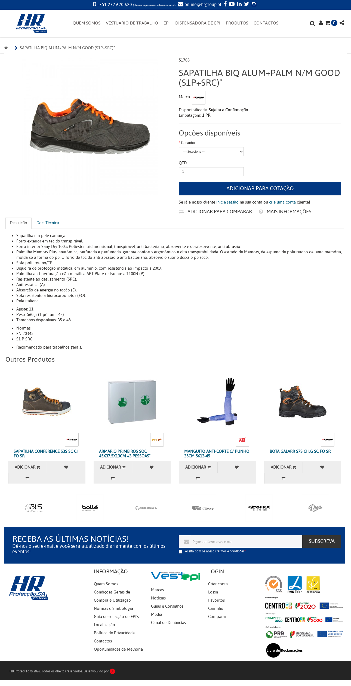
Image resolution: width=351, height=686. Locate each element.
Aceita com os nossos (214, 551)
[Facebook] (224, 4)
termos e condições (230, 551)
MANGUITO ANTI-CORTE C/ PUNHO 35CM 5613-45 (216, 453)
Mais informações (285, 211)
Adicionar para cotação (260, 188)
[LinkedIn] (239, 4)
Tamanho (188, 142)
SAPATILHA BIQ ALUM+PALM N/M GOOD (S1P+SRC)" (67, 48)
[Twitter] (246, 4)
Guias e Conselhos (167, 606)
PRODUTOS (237, 23)
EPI (167, 23)
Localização (104, 625)
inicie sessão (227, 202)
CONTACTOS (266, 23)
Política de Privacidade (114, 633)
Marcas (157, 590)
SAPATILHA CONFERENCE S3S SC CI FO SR (46, 453)
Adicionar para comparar (215, 211)
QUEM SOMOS (86, 23)
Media (156, 614)
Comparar (217, 617)
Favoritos (216, 600)
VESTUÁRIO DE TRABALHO (132, 23)
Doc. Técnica (47, 223)
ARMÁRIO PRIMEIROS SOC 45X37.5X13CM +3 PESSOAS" (124, 453)
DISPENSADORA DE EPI (197, 23)
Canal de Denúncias (168, 623)
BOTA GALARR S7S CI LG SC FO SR (300, 451)
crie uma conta (282, 202)
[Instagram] (253, 4)
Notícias (158, 598)
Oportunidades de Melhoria (118, 649)
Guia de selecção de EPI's (116, 617)
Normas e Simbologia (113, 608)
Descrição (18, 223)
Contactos (103, 641)
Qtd (183, 163)
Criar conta (218, 584)
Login (213, 592)
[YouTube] (231, 4)
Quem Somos (106, 584)
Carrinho (215, 608)
